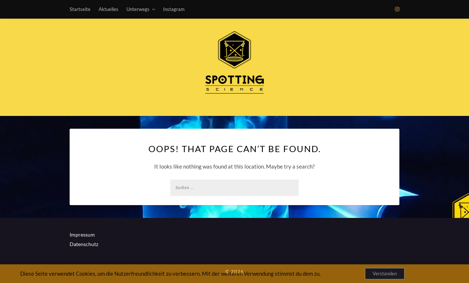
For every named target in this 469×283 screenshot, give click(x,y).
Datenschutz (84, 244)
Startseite (80, 9)
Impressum (82, 234)
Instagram (174, 9)
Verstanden (385, 273)
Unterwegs (137, 9)
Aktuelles (108, 9)
